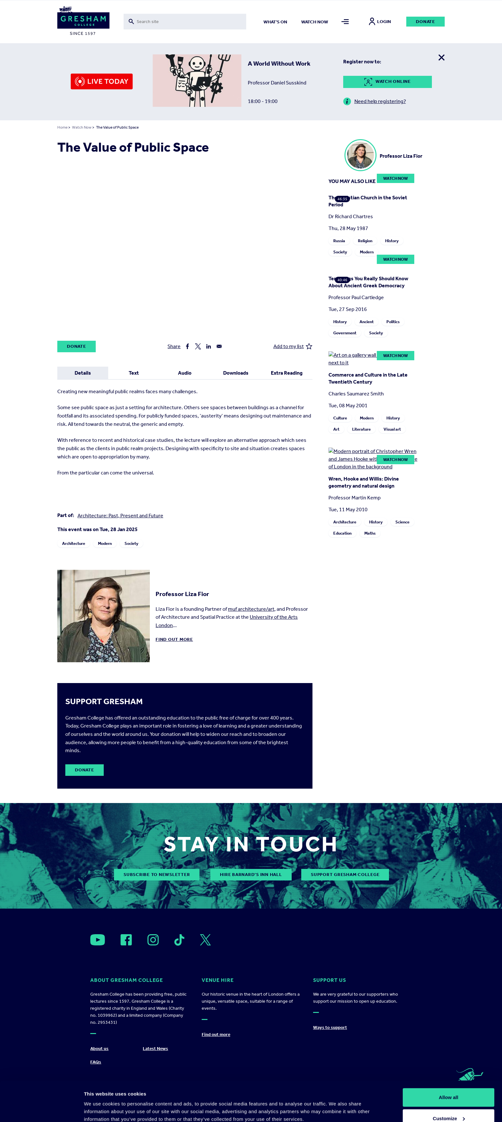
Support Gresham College (345, 874)
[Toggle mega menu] (345, 22)
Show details (99, 1102)
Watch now (314, 22)
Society (131, 543)
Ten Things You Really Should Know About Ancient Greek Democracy (368, 282)
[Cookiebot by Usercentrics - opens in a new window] (41, 1109)
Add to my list (292, 346)
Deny (449, 1105)
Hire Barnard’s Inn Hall (251, 874)
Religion (365, 240)
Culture (340, 418)
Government (344, 332)
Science (402, 522)
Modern (105, 543)
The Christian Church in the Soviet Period (367, 201)
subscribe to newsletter (157, 874)
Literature (361, 429)
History (392, 240)
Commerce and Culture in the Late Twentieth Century (368, 378)
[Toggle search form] (185, 21)
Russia (339, 240)
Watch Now (82, 127)
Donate (425, 21)
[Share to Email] (219, 346)
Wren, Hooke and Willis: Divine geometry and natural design (363, 482)
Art (336, 429)
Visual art (392, 429)
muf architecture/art (251, 609)
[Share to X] (198, 346)
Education (342, 533)
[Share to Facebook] (187, 346)
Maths (370, 533)
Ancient (367, 321)
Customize (449, 1084)
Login (380, 22)
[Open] (97, 939)
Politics (393, 321)
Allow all (448, 1063)
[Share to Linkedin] (209, 346)
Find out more (174, 639)
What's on (275, 22)
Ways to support (330, 1027)
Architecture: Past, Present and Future (120, 516)
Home (62, 127)
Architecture (73, 543)
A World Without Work (279, 63)
